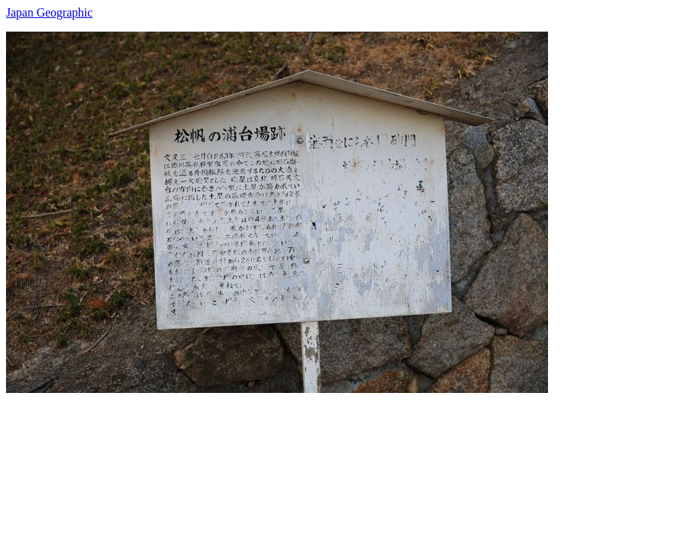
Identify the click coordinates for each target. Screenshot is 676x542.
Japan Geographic (49, 12)
